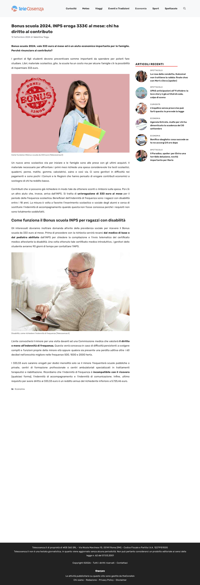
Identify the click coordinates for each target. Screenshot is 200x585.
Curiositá (71, 8)
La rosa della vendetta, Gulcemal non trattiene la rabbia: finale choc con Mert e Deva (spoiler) (169, 77)
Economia (141, 8)
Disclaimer (121, 580)
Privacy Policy (106, 580)
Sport (155, 8)
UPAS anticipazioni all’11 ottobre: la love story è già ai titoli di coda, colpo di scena (169, 94)
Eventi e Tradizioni (118, 8)
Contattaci (122, 563)
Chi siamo (79, 580)
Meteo (85, 8)
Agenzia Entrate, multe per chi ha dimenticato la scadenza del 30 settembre (168, 125)
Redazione (91, 580)
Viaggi (98, 8)
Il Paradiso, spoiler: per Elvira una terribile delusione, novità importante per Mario (168, 156)
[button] (184, 8)
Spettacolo (171, 8)
